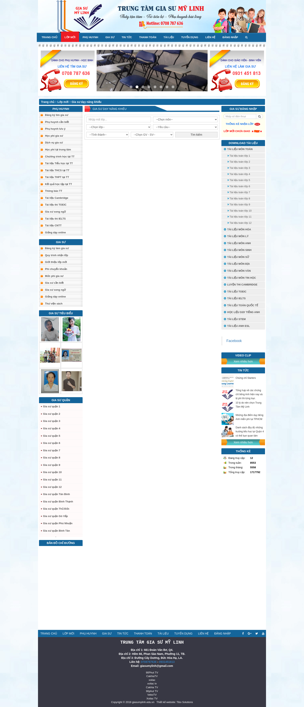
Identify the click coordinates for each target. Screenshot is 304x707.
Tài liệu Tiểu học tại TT (59, 163)
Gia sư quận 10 (52, 472)
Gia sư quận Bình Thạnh (58, 501)
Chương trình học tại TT (60, 156)
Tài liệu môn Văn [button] (237, 271)
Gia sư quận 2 (51, 413)
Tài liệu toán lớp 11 (239, 216)
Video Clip (243, 355)
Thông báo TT (53, 190)
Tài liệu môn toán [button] (238, 149)
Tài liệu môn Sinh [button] (237, 250)
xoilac (152, 679)
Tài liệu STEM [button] (234, 319)
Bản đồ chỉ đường (61, 543)
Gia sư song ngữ (55, 211)
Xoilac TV (151, 698)
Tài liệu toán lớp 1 (238, 155)
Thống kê (243, 451)
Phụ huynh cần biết (57, 121)
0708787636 (149, 661)
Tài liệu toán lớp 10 (239, 210)
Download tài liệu (243, 143)
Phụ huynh (90, 37)
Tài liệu (168, 37)
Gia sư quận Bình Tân (56, 530)
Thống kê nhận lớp (243, 123)
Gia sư (109, 37)
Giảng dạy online (55, 232)
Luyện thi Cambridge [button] (240, 285)
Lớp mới (70, 37)
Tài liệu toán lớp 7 (238, 192)
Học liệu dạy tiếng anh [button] (241, 312)
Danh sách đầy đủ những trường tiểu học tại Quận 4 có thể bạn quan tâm (250, 431)
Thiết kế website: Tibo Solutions (174, 701)
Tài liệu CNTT (53, 225)
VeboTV (152, 694)
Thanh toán (147, 37)
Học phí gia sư (54, 135)
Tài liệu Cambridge (56, 197)
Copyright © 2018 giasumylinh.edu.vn (132, 701)
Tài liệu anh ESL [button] (236, 326)
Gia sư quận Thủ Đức (56, 508)
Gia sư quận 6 (51, 443)
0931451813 (167, 661)
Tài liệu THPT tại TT (57, 177)
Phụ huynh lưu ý (55, 128)
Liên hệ (210, 37)
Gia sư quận (61, 400)
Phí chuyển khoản (56, 268)
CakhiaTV (152, 675)
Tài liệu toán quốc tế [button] (240, 305)
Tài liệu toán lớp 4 (238, 174)
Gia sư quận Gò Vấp (55, 516)
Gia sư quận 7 (51, 450)
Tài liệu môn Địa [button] (236, 264)
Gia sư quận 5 (51, 435)
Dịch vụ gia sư (54, 142)
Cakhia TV (152, 687)
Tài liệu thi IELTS (55, 218)
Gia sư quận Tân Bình (56, 494)
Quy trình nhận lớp (56, 255)
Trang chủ (49, 37)
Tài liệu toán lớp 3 (238, 167)
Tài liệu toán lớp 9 (238, 204)
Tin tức (127, 37)
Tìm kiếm (196, 134)
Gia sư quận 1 (51, 406)
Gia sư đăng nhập (243, 108)
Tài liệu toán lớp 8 (238, 198)
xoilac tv (152, 683)
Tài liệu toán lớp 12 (239, 222)
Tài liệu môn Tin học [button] (239, 278)
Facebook (234, 341)
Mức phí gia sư (54, 275)
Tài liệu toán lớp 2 (238, 161)
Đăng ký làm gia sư (57, 248)
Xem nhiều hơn (243, 361)
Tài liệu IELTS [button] (234, 298)
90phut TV (152, 690)
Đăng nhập (230, 37)
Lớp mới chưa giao (243, 131)
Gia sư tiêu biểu (61, 313)
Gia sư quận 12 (52, 486)
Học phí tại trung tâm (58, 149)
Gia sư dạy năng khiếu (86, 101)
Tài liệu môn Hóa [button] (237, 230)
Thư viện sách (54, 303)
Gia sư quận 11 (52, 479)
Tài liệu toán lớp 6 (238, 186)
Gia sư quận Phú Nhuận (57, 523)
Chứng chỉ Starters (246, 378)
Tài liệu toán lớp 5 (238, 180)
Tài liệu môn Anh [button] (237, 243)
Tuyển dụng (189, 37)
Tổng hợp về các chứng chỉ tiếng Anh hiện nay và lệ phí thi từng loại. (249, 394)
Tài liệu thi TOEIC (55, 204)
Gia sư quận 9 (51, 464)
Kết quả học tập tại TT (58, 184)
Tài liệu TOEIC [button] (234, 292)
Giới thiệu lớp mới (56, 262)
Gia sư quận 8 (51, 457)
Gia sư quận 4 (51, 428)
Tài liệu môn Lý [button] (236, 236)
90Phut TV (152, 672)
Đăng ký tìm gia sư (56, 114)
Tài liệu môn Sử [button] (236, 257)
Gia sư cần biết (54, 282)
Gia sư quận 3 (51, 421)
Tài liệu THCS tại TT (57, 170)
